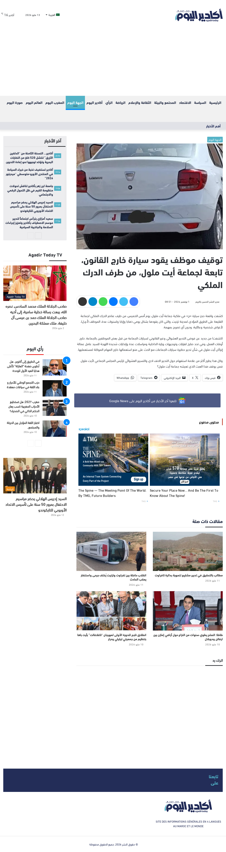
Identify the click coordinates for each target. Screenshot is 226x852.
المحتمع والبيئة (165, 102)
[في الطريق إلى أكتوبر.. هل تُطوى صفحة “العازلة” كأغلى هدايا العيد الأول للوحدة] (55, 367)
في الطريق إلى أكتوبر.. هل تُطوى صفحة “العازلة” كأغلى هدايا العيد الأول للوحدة (23, 366)
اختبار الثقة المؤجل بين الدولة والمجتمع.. (23, 425)
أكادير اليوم (94, 102)
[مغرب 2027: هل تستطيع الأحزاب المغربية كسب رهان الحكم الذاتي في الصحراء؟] (55, 408)
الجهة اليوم (75, 102)
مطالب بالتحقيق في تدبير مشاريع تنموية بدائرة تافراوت (189, 575)
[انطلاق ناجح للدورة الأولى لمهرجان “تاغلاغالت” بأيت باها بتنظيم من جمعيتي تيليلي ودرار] (111, 611)
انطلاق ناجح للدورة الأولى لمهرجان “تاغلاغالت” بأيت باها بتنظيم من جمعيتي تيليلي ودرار (111, 637)
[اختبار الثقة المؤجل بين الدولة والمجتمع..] (55, 428)
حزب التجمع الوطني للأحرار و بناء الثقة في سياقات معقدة (23, 385)
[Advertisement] (113, 63)
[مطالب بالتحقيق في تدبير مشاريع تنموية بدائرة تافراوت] (188, 551)
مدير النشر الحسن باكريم (207, 301)
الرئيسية (215, 102)
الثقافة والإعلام (139, 102)
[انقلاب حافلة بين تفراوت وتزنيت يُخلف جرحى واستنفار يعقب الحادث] (111, 551)
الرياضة (120, 102)
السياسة (200, 102)
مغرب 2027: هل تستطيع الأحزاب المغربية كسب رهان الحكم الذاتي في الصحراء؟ (23, 406)
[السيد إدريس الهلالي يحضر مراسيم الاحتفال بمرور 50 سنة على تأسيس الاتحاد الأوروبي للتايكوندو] (35, 476)
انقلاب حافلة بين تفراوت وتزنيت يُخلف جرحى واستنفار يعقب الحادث (113, 577)
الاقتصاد (185, 102)
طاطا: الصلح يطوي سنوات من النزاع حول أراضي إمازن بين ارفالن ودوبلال (188, 637)
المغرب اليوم (54, 102)
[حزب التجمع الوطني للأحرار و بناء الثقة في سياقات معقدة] (55, 388)
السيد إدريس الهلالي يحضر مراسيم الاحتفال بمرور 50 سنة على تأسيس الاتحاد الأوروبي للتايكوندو (36, 504)
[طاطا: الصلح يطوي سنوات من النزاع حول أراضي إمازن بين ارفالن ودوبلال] (188, 611)
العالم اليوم (34, 102)
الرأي (108, 102)
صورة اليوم (15, 102)
